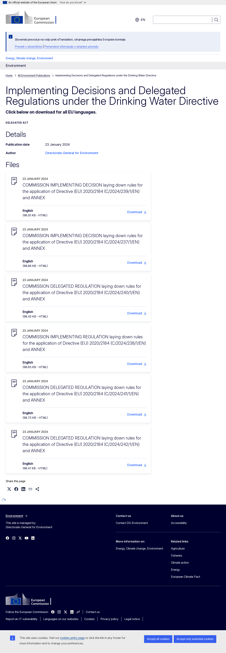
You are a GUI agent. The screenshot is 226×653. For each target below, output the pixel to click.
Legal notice (132, 619)
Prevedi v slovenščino (28, 46)
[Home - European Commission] (34, 18)
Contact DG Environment (132, 523)
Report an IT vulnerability (21, 619)
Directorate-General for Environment (71, 153)
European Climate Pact (185, 576)
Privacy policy (109, 619)
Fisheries (176, 555)
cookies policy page (72, 637)
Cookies (89, 619)
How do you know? (73, 2)
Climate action (180, 562)
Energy (175, 569)
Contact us (93, 612)
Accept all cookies (158, 638)
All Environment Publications (34, 75)
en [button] (140, 20)
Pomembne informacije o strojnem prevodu (71, 46)
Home (9, 75)
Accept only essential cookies (195, 638)
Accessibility (179, 523)
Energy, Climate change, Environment (29, 58)
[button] (9, 489)
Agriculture (178, 548)
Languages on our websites (60, 619)
